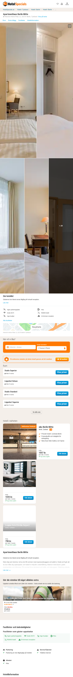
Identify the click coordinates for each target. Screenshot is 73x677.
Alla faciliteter (7, 320)
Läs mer (6, 303)
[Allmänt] (19, 660)
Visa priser (62, 371)
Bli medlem (62, 359)
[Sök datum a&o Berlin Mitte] (36, 442)
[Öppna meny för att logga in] (62, 4)
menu (67, 4)
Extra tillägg (12, 20)
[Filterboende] (36, 337)
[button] (69, 26)
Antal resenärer (42, 344)
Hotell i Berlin (35, 9)
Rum (4, 20)
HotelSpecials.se (8, 9)
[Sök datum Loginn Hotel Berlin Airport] (19, 526)
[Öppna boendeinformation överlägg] (11, 371)
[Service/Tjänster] (52, 650)
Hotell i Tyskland (22, 9)
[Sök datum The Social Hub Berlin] (19, 482)
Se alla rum (36, 412)
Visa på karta (42, 16)
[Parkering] (19, 650)
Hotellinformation (33, 20)
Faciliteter (21, 20)
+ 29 (61, 226)
